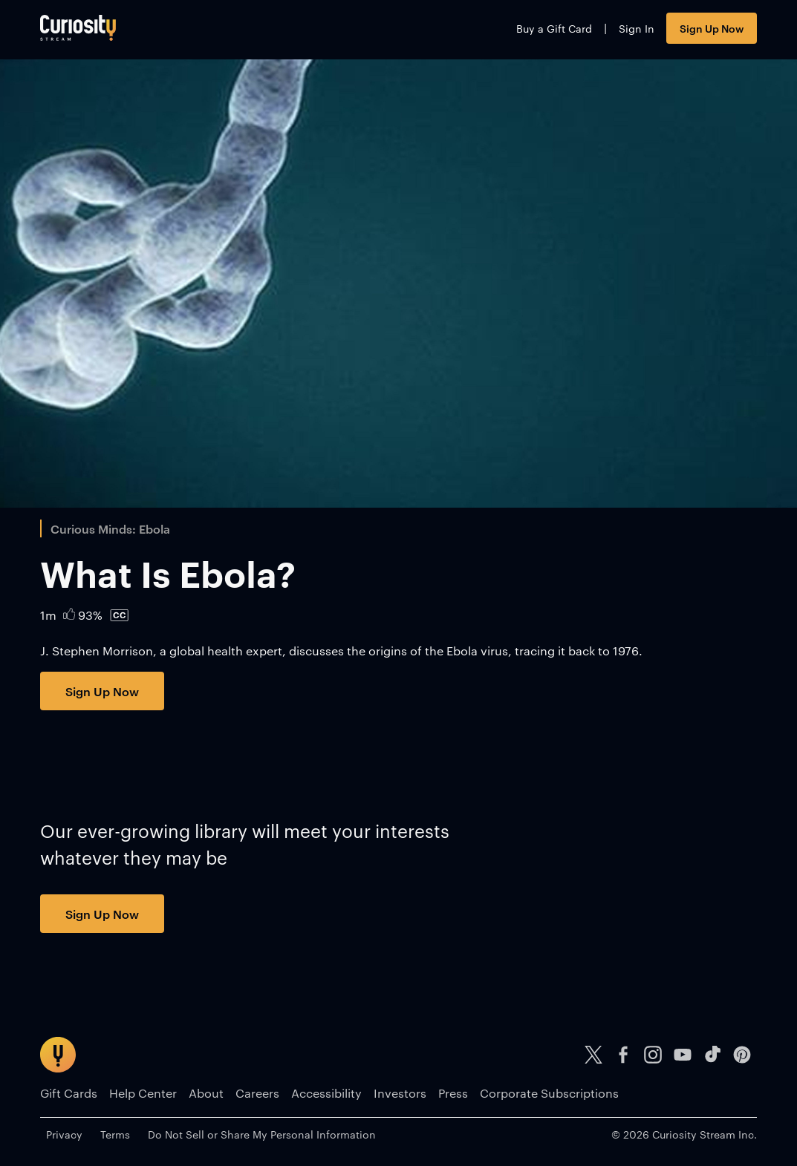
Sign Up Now (712, 28)
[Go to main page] (78, 28)
